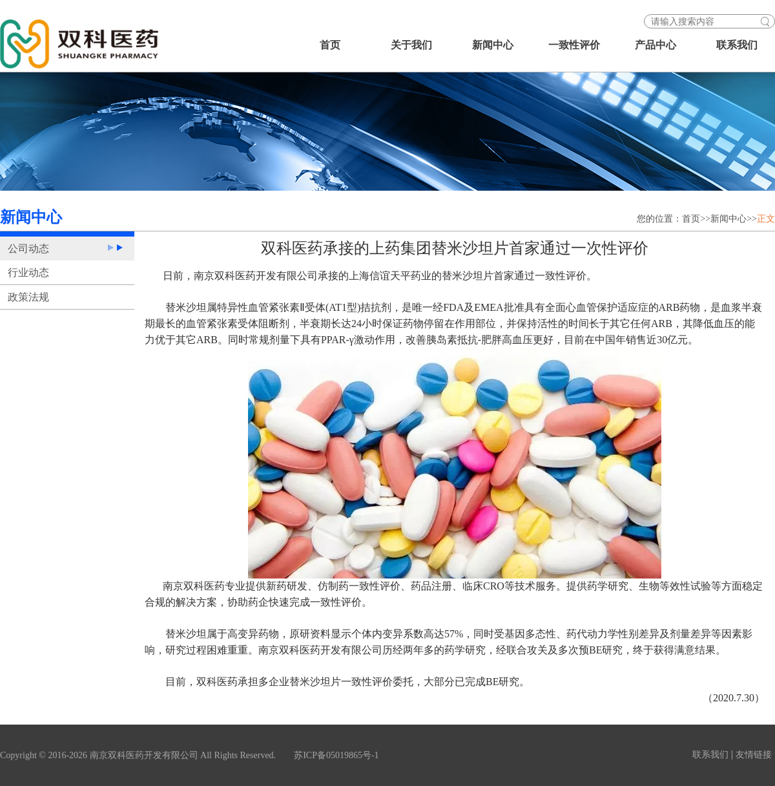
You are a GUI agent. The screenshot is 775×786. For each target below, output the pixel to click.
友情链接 (754, 754)
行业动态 (28, 272)
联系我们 (737, 44)
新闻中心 (492, 44)
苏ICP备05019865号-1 (336, 755)
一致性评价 (574, 44)
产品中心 (655, 44)
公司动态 (28, 248)
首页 (330, 44)
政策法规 (28, 297)
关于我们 (411, 44)
